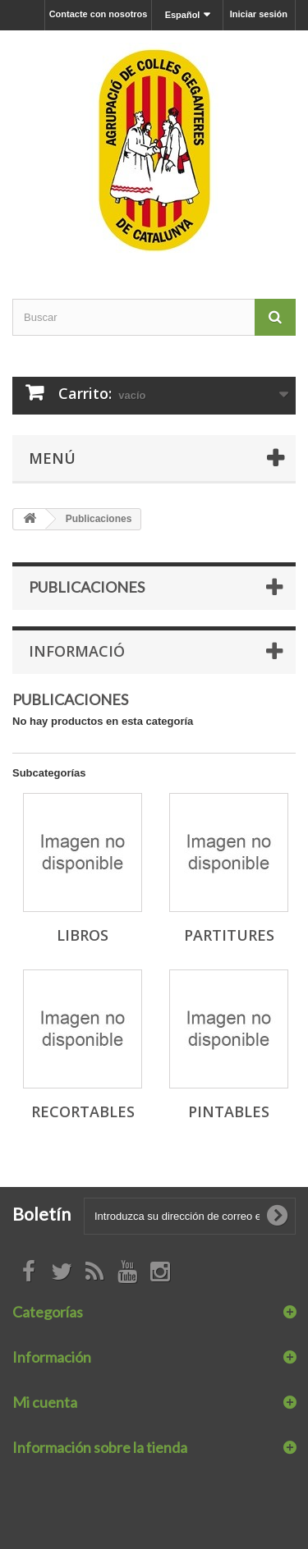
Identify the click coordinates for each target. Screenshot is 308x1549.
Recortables (83, 1111)
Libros (82, 935)
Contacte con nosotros (98, 14)
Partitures (229, 935)
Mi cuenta (44, 1402)
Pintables (228, 1111)
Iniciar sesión (258, 14)
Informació (77, 651)
